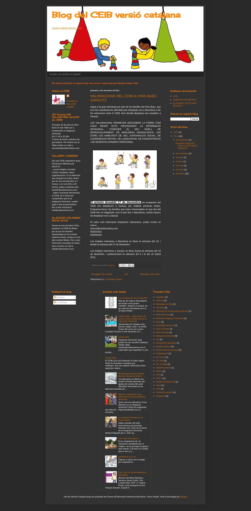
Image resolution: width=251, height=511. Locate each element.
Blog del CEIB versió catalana (116, 15)
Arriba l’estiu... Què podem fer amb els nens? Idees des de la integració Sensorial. (132, 318)
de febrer (180, 173)
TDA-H (159, 378)
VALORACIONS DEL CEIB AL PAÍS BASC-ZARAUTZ (186, 145)
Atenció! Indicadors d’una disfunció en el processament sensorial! (131, 397)
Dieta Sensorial (163, 314)
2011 (176, 136)
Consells (160, 307)
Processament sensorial (167, 350)
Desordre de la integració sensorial (172, 311)
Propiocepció (162, 353)
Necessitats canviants (166, 343)
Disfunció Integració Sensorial (169, 318)
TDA (158, 374)
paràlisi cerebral (163, 346)
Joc (157, 339)
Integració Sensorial (165, 336)
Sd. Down (160, 357)
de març (180, 169)
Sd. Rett (159, 360)
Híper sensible (162, 329)
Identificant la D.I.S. (127, 457)
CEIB (175, 96)
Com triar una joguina (128, 438)
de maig (180, 165)
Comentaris (60, 302)
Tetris (158, 385)
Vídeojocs (160, 396)
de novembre (182, 153)
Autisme (159, 300)
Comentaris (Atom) (113, 279)
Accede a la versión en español (65, 74)
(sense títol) (123, 337)
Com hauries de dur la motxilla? (133, 298)
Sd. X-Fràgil (161, 364)
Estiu (158, 322)
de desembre (182, 140)
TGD (158, 389)
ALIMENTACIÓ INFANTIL (185, 99)
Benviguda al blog (164, 304)
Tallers (159, 371)
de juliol (180, 157)
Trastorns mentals (164, 392)
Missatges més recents (101, 274)
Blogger (183, 496)
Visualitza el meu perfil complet (72, 104)
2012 (176, 132)
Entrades (59, 297)
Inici (126, 274)
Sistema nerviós (163, 367)
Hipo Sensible (162, 332)
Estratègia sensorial (165, 325)
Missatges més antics (150, 274)
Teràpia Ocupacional (165, 382)
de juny (179, 161)
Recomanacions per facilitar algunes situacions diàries (131, 374)
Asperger (160, 297)
